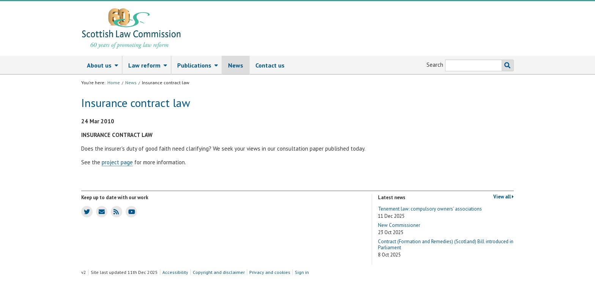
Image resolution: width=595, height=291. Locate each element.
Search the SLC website (506, 65)
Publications (199, 66)
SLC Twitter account (85, 211)
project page (117, 162)
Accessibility (175, 272)
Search (435, 64)
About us (104, 66)
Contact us (270, 65)
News (235, 65)
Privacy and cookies (269, 272)
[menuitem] (102, 65)
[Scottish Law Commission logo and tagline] (131, 28)
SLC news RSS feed (115, 211)
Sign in (302, 272)
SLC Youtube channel (130, 211)
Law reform (149, 66)
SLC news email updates (100, 211)
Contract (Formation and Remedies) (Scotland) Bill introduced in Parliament (445, 248)
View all (503, 197)
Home (113, 82)
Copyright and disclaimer (219, 272)
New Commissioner (399, 229)
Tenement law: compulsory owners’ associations (430, 212)
